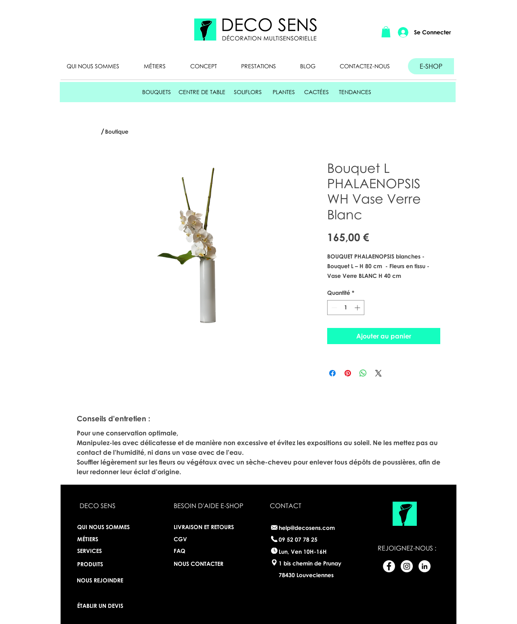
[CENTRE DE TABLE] (202, 92)
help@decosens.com (307, 527)
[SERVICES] (106, 551)
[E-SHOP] (431, 66)
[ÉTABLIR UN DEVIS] (103, 606)
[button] (386, 31)
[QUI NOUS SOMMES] (106, 527)
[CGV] (180, 539)
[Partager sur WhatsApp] (363, 373)
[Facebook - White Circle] (389, 566)
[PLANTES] (283, 92)
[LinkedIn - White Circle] (424, 566)
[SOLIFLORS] (247, 92)
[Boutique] (118, 132)
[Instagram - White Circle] (407, 566)
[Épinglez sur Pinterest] (348, 373)
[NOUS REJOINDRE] (100, 580)
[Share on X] (378, 373)
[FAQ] (200, 551)
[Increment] (358, 307)
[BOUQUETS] (156, 92)
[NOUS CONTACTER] (200, 564)
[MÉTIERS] (97, 539)
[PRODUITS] (99, 564)
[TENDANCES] (355, 92)
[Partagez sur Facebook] (332, 373)
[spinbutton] (345, 307)
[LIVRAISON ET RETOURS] (207, 527)
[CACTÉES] (316, 92)
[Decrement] (333, 307)
